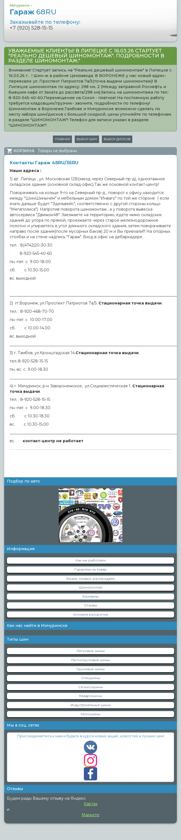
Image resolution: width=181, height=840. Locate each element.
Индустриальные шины (91, 705)
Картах (90, 803)
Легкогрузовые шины (90, 660)
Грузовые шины (91, 669)
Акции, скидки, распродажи (90, 578)
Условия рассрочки (90, 614)
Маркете (90, 814)
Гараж (33, 11)
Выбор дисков (117, 139)
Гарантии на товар (90, 569)
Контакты (90, 596)
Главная (62, 139)
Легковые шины (90, 651)
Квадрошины (90, 696)
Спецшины (90, 678)
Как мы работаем (91, 560)
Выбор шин (87, 139)
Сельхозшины (90, 687)
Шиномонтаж (90, 587)
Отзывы (90, 605)
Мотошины (90, 714)
